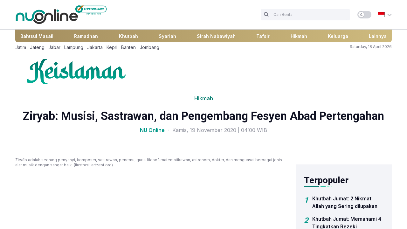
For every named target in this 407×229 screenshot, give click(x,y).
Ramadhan (86, 36)
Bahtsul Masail (36, 36)
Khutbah (128, 36)
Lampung (73, 47)
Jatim (20, 47)
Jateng (37, 47)
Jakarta (95, 47)
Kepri (112, 47)
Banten (128, 47)
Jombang (149, 47)
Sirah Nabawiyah (216, 36)
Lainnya (378, 36)
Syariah (167, 36)
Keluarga (338, 36)
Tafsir (263, 36)
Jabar (54, 47)
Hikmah (299, 36)
